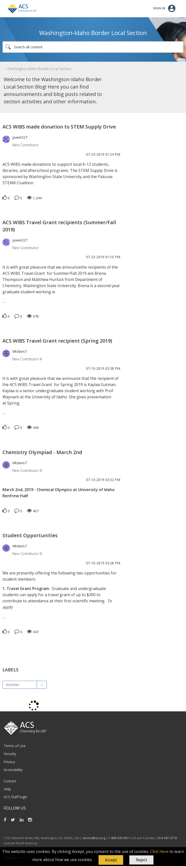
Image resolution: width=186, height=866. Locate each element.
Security (10, 753)
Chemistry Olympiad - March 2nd (42, 452)
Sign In (159, 8)
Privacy (9, 761)
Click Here (159, 851)
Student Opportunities (30, 535)
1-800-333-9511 (120, 838)
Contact (10, 781)
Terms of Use (15, 745)
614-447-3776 (167, 838)
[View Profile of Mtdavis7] (19, 351)
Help (7, 789)
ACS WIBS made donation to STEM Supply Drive (59, 126)
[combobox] (93, 47)
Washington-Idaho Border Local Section (39, 68)
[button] (111, 860)
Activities (12, 684)
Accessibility (13, 769)
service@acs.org (94, 838)
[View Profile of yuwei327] (19, 137)
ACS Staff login (15, 796)
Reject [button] (141, 860)
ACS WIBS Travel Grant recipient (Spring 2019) (57, 340)
